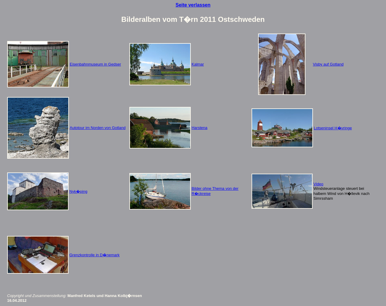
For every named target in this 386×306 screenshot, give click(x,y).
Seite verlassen (193, 4)
